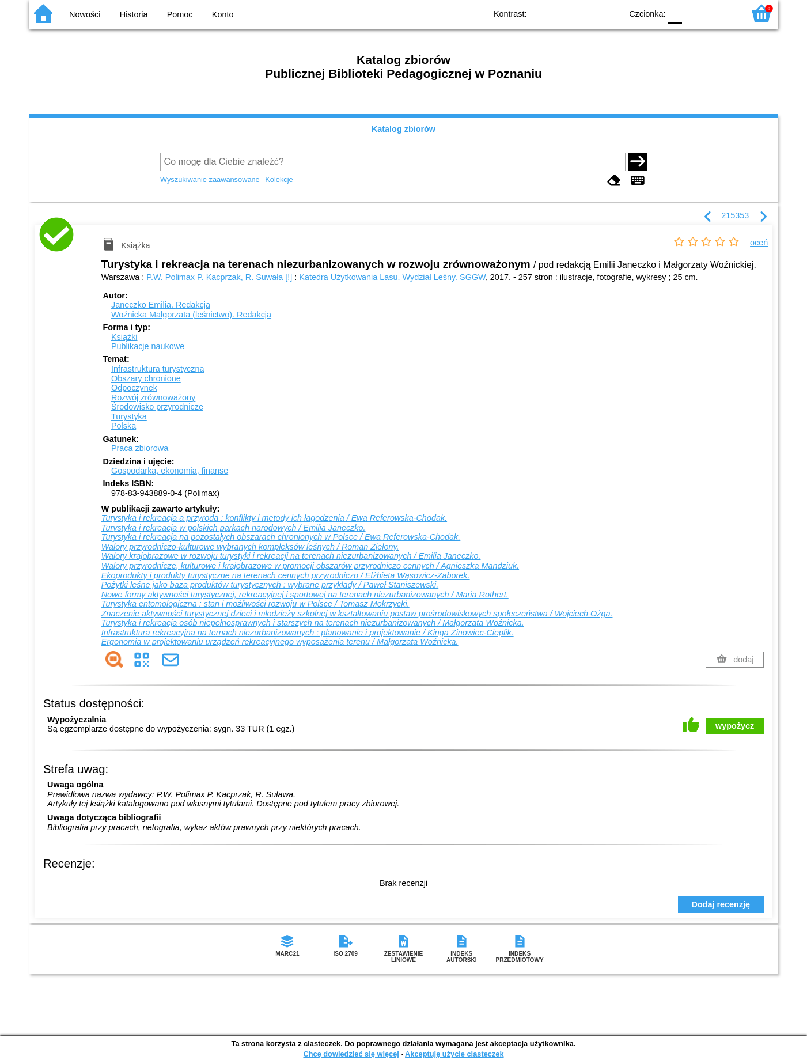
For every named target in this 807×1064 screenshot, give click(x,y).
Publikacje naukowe (147, 346)
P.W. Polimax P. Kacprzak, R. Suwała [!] (219, 277)
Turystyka (129, 416)
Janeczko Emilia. (160, 304)
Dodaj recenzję (721, 904)
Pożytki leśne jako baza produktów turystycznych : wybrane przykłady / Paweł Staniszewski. (269, 584)
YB (586, 13)
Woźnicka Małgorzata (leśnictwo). (191, 314)
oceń (759, 242)
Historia (134, 14)
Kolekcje (279, 179)
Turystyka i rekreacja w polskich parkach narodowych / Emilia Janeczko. (233, 527)
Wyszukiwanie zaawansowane (210, 179)
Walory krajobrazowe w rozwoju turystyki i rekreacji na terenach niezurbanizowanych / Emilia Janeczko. (291, 556)
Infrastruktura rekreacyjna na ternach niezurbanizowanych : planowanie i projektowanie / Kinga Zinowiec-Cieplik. (307, 632)
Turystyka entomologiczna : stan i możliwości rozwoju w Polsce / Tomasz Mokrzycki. (255, 603)
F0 (675, 13)
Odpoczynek (134, 387)
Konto (223, 14)
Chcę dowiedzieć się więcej (351, 1054)
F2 (722, 13)
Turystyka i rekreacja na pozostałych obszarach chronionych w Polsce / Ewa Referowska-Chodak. (281, 537)
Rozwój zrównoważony (153, 397)
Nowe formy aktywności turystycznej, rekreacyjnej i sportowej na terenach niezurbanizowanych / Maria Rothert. (305, 594)
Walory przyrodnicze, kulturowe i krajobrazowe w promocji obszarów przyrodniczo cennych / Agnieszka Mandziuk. (310, 565)
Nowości (84, 14)
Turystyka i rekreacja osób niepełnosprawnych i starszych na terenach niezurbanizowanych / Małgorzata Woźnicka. (312, 622)
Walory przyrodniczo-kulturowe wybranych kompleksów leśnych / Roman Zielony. (250, 546)
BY (610, 13)
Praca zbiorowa (139, 448)
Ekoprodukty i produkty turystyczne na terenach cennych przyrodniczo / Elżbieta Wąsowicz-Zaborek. (285, 575)
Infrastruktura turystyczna (157, 368)
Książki (124, 337)
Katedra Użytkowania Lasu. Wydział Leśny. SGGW (392, 277)
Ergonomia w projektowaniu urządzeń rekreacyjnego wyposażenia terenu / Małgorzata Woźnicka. (280, 641)
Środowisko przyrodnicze (157, 406)
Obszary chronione (146, 378)
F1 (694, 13)
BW (563, 13)
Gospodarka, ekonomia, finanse (169, 470)
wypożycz (734, 725)
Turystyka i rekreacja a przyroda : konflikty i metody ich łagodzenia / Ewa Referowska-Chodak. (274, 517)
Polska (123, 425)
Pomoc (180, 14)
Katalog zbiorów (403, 129)
